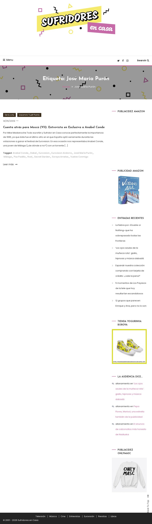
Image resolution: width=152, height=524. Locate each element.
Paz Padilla (19, 156)
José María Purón (83, 153)
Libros (113, 516)
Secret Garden (42, 156)
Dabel (33, 153)
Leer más (10, 164)
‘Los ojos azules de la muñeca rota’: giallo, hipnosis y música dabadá (129, 253)
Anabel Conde (20, 153)
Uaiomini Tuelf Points (29, 114)
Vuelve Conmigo (79, 156)
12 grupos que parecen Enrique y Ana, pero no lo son (130, 303)
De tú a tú (9, 114)
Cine (63, 516)
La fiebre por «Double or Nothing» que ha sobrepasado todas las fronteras (128, 232)
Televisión (40, 516)
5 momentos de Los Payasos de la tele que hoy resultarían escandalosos (130, 288)
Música (53, 516)
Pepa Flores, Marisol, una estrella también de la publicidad (129, 411)
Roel (29, 156)
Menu (8, 60)
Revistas (102, 516)
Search (143, 60)
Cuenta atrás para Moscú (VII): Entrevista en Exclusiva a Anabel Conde (54, 127)
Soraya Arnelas (60, 156)
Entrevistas (74, 516)
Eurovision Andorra (61, 153)
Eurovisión (89, 516)
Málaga (8, 156)
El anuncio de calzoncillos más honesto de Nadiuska (130, 429)
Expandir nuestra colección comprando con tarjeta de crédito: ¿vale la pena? (130, 271)
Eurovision (44, 153)
